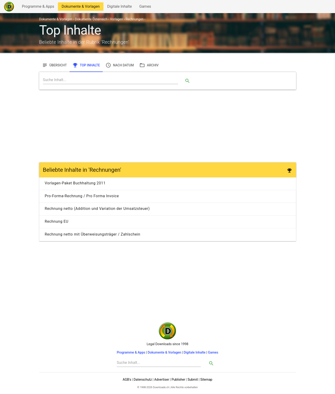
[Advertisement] (167, 126)
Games (146, 7)
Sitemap (206, 379)
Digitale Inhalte (119, 7)
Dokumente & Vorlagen (80, 7)
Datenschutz (143, 379)
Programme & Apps (38, 7)
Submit (192, 379)
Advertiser (161, 379)
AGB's (127, 379)
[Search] (110, 80)
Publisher (178, 379)
